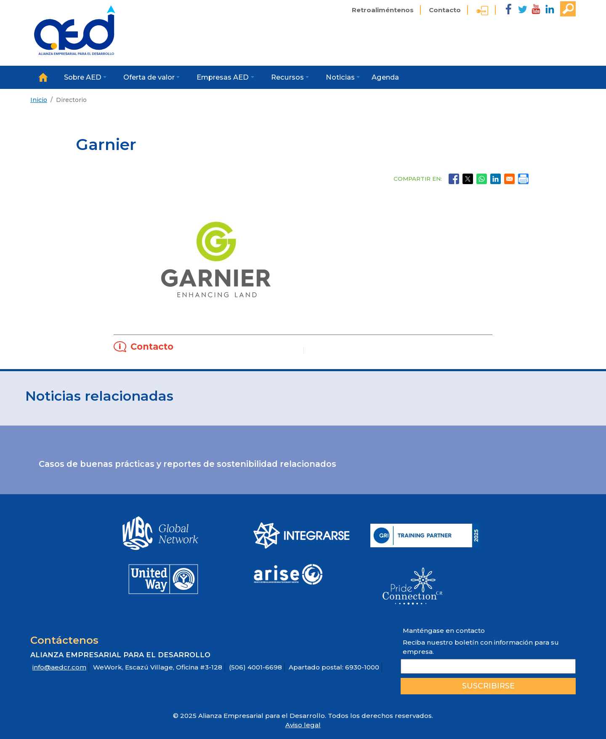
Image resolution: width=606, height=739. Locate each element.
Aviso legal (303, 725)
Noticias (340, 77)
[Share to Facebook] (454, 179)
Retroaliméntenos (383, 10)
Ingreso (482, 11)
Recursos (287, 77)
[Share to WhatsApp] (481, 179)
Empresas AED (223, 77)
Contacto (445, 10)
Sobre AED (82, 77)
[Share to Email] (509, 179)
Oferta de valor (149, 77)
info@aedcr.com (59, 667)
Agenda (385, 77)
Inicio (43, 77)
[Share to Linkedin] (495, 179)
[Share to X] (467, 179)
